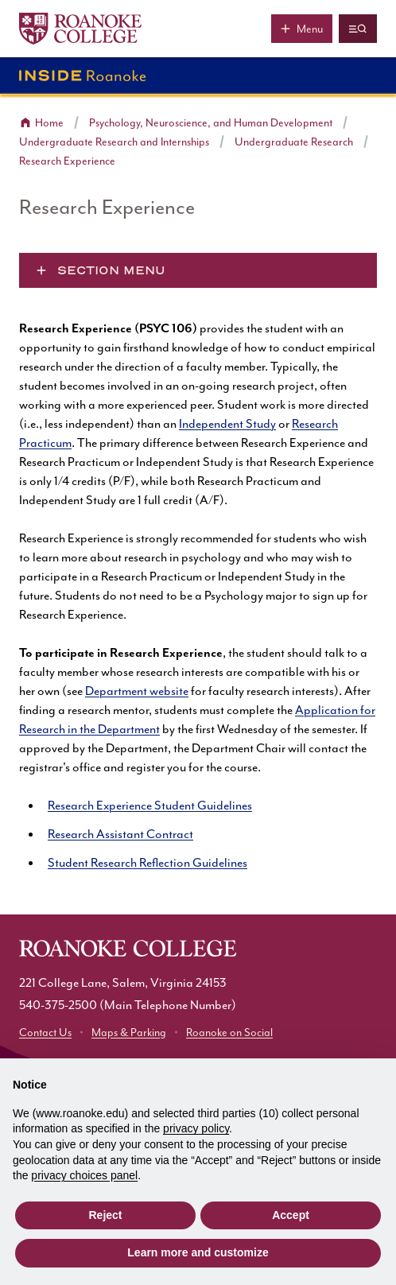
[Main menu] (301, 28)
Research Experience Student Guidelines (150, 805)
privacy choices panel (84, 1175)
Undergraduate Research (294, 142)
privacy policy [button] (196, 1128)
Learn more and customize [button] (197, 1252)
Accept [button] (290, 1215)
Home (49, 123)
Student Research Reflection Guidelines (147, 863)
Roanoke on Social (229, 1033)
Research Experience (67, 161)
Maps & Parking (128, 1033)
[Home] (80, 29)
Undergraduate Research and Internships (114, 142)
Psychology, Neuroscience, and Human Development (210, 123)
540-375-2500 (58, 1005)
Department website (136, 691)
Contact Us (45, 1033)
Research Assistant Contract (120, 834)
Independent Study (227, 424)
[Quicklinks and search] (358, 28)
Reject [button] (105, 1215)
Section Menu (111, 270)
